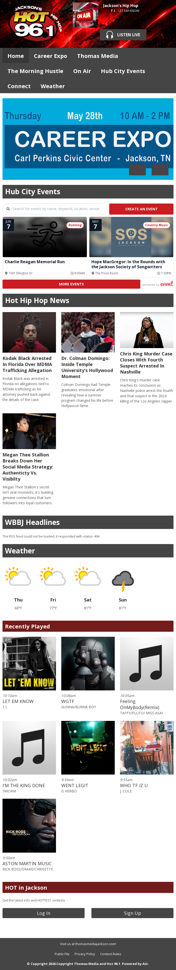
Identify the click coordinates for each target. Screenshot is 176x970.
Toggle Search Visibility (165, 55)
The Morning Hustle (35, 71)
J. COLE (126, 791)
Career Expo (50, 55)
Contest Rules (110, 954)
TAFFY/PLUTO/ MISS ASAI (141, 713)
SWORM (9, 791)
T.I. (113, 10)
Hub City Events (123, 71)
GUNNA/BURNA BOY (78, 707)
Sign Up (132, 913)
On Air (82, 71)
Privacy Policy (85, 954)
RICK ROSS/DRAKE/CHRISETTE (28, 869)
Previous (137, 169)
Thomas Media (97, 55)
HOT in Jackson (26, 887)
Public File (62, 954)
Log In (43, 913)
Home (16, 55)
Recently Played (27, 626)
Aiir (145, 963)
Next (160, 169)
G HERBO (69, 791)
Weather (53, 86)
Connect (19, 86)
